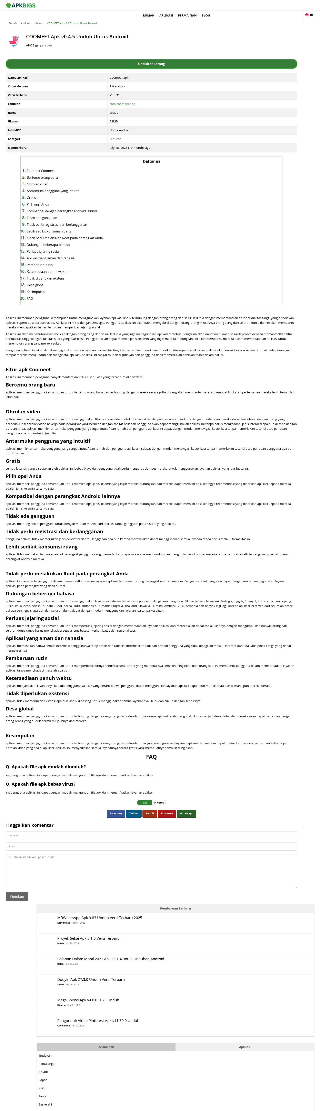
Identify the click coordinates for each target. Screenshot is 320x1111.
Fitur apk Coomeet (80, 164)
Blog (249, 5)
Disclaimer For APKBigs (233, 1106)
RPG (224, 286)
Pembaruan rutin (78, 259)
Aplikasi (209, 5)
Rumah (192, 5)
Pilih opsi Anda (77, 198)
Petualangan (230, 196)
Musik (243, 72)
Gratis (70, 191)
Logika (225, 245)
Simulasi (227, 294)
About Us (210, 1106)
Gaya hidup (246, 164)
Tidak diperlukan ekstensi (85, 272)
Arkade (226, 205)
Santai (225, 229)
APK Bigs (71, 39)
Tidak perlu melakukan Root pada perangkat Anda (104, 232)
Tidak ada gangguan (81, 211)
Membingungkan (233, 270)
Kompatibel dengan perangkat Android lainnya (101, 205)
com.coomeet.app (113, 98)
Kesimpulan (74, 285)
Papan (225, 213)
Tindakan (227, 188)
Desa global (74, 279)
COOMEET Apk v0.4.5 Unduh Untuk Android (104, 17)
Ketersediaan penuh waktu (86, 265)
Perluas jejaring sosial (82, 245)
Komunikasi (246, 53)
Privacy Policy (258, 1106)
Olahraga (227, 302)
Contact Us (276, 1106)
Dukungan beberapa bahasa (87, 238)
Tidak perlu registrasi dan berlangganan (96, 218)
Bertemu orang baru (81, 171)
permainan (230, 5)
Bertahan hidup (232, 319)
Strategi (226, 310)
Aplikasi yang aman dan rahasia (89, 252)
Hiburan (70, 17)
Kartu (225, 221)
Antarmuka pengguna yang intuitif (91, 185)
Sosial (243, 118)
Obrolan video (76, 178)
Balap (243, 98)
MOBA (225, 253)
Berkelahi (227, 237)
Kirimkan (49, 971)
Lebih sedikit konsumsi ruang (88, 225)
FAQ (69, 292)
